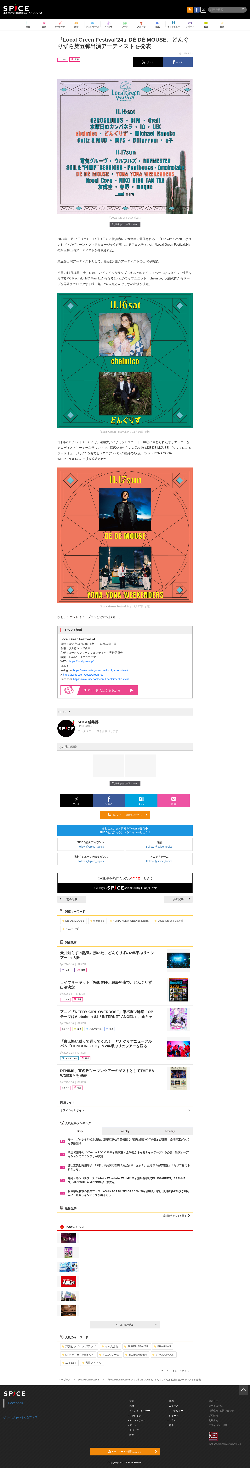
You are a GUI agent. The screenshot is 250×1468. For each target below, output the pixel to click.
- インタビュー (175, 1410)
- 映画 (131, 1435)
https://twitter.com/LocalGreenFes (83, 674)
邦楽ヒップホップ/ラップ (79, 1346)
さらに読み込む (136, 1324)
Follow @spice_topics (91, 846)
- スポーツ (133, 1430)
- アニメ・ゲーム (137, 1420)
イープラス (65, 1379)
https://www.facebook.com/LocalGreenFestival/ (101, 679)
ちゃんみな (110, 1346)
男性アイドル (91, 1362)
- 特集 (171, 1425)
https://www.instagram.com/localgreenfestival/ (100, 670)
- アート (132, 1425)
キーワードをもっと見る (175, 1371)
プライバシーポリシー (220, 1425)
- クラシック (134, 1415)
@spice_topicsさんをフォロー (21, 1417)
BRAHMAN (162, 1346)
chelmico (97, 920)
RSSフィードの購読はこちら (127, 814)
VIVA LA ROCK (163, 1354)
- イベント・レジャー (139, 1410)
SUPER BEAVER (136, 1346)
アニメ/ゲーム (109, 1354)
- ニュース (173, 1405)
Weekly (125, 1131)
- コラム (172, 1420)
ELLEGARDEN (136, 1354)
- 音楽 (131, 1401)
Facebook (15, 1403)
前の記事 (68, 899)
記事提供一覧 (216, 1405)
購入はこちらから (109, 690)
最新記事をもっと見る (176, 1215)
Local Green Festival (169, 920)
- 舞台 (131, 1405)
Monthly (170, 1131)
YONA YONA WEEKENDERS (129, 920)
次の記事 (181, 899)
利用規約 (213, 1420)
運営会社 (213, 1401)
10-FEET (69, 1362)
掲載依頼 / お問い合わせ (221, 1410)
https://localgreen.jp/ (81, 661)
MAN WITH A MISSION (77, 1354)
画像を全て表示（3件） (125, 224)
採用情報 (213, 1415)
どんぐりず (70, 928)
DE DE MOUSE (73, 920)
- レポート (173, 1415)
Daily (80, 1131)
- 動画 (171, 1401)
